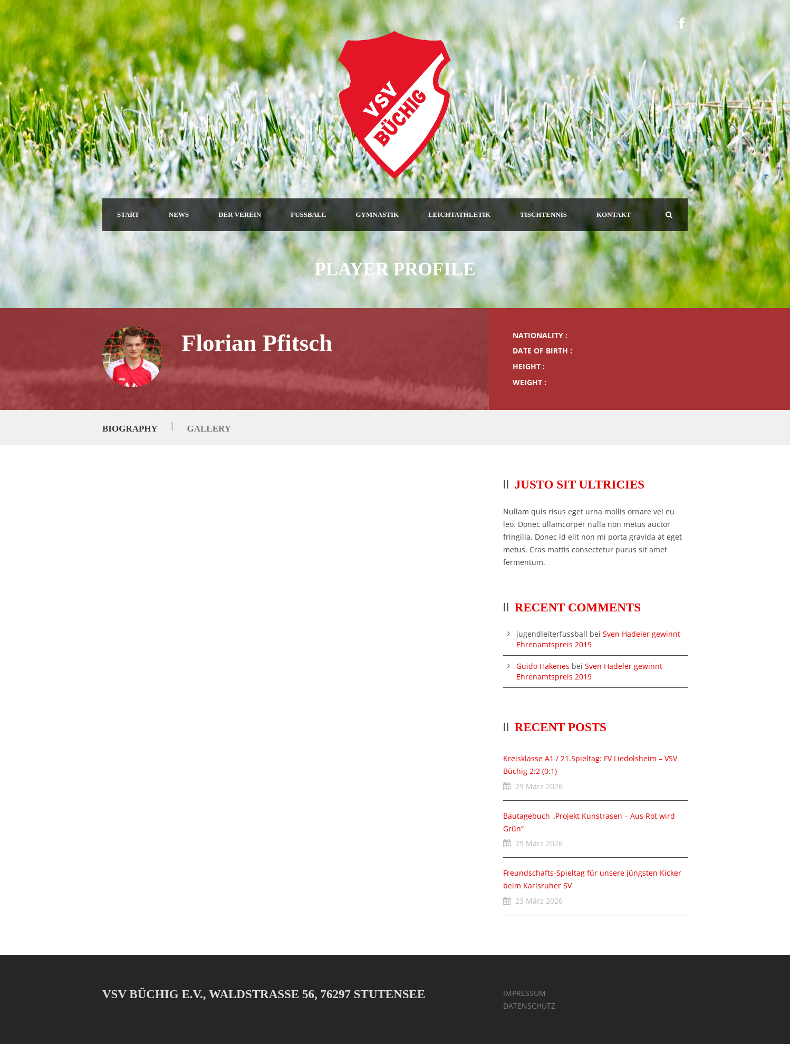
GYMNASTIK (377, 214)
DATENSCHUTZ (529, 1006)
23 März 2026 (539, 901)
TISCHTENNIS (543, 214)
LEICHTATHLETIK (459, 214)
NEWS (179, 214)
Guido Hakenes (543, 666)
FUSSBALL (308, 214)
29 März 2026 (539, 786)
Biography (129, 429)
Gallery (208, 429)
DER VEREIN (239, 214)
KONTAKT (613, 214)
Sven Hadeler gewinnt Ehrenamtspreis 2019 (589, 671)
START (128, 214)
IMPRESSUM (524, 993)
